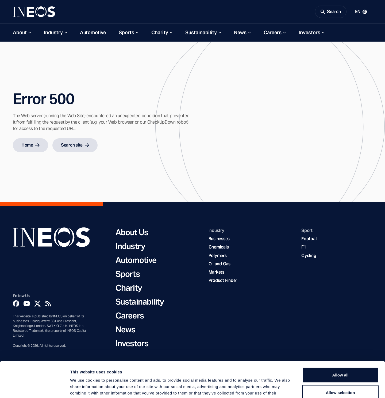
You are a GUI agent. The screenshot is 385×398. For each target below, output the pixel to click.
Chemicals (219, 247)
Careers (273, 32)
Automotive (93, 32)
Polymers (218, 255)
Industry (53, 32)
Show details (280, 387)
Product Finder (223, 280)
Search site (75, 145)
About (20, 32)
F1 (303, 247)
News (240, 32)
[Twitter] (37, 303)
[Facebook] (16, 303)
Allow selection (340, 359)
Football (309, 238)
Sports (126, 32)
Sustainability (201, 32)
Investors (309, 32)
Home (30, 145)
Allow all (340, 341)
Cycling (308, 255)
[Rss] (48, 303)
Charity (159, 32)
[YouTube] (27, 303)
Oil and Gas (219, 263)
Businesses (219, 238)
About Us (132, 232)
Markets (216, 272)
